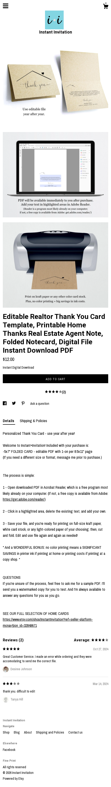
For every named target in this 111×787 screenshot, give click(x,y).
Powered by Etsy (13, 778)
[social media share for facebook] (5, 403)
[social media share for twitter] (14, 403)
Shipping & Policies (33, 420)
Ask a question (39, 403)
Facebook (9, 750)
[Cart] (105, 7)
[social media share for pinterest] (23, 403)
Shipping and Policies (50, 732)
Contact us (75, 732)
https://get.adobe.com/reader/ (24, 499)
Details (9, 420)
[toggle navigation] (5, 6)
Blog (17, 732)
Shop (6, 732)
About (28, 732)
